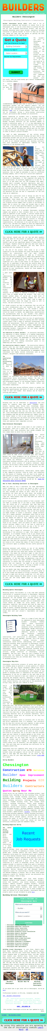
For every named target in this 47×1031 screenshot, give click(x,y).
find (29, 878)
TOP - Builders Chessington (11, 995)
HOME (24, 13)
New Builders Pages (15, 1015)
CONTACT (36, 13)
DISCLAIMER (42, 13)
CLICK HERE (40, 755)
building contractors (18, 803)
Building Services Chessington (15, 895)
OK (27, 1030)
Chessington (33, 402)
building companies (27, 808)
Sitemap (4, 1015)
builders (41, 796)
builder (5, 820)
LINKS (28, 13)
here (33, 892)
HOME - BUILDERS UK (23, 1006)
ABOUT (32, 13)
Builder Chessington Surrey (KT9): (15, 23)
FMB (11, 110)
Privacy (42, 1015)
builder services (13, 888)
